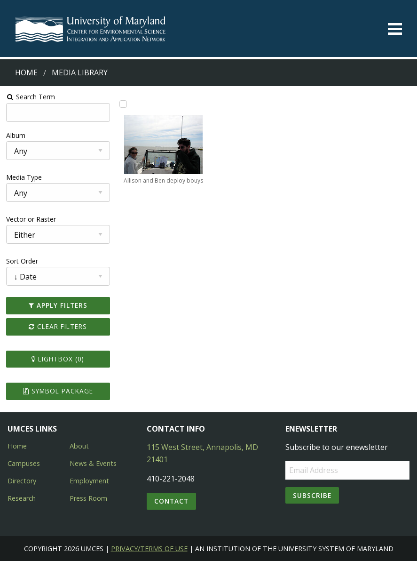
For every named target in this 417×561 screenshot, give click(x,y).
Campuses (24, 463)
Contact (171, 501)
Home (26, 72)
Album (15, 135)
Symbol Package (58, 390)
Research (22, 498)
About (79, 445)
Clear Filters (58, 326)
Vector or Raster (31, 219)
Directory (22, 480)
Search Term (30, 96)
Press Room (88, 498)
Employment (89, 480)
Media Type (24, 177)
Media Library (80, 72)
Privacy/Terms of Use (149, 548)
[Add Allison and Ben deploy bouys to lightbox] (123, 104)
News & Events (93, 463)
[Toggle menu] (395, 29)
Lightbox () (57, 358)
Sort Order (22, 260)
